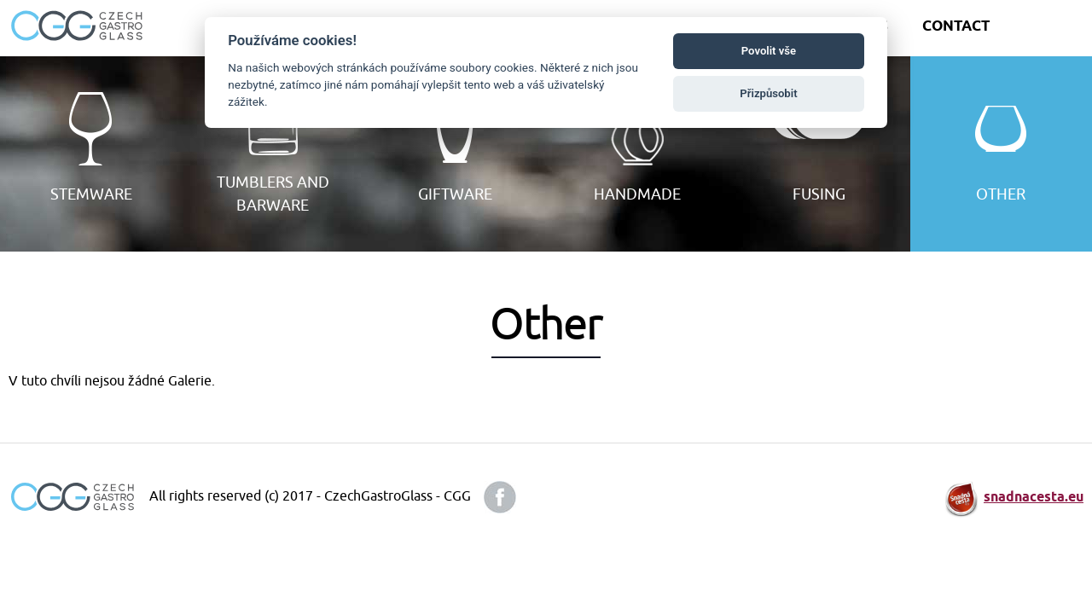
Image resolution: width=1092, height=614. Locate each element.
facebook (500, 496)
